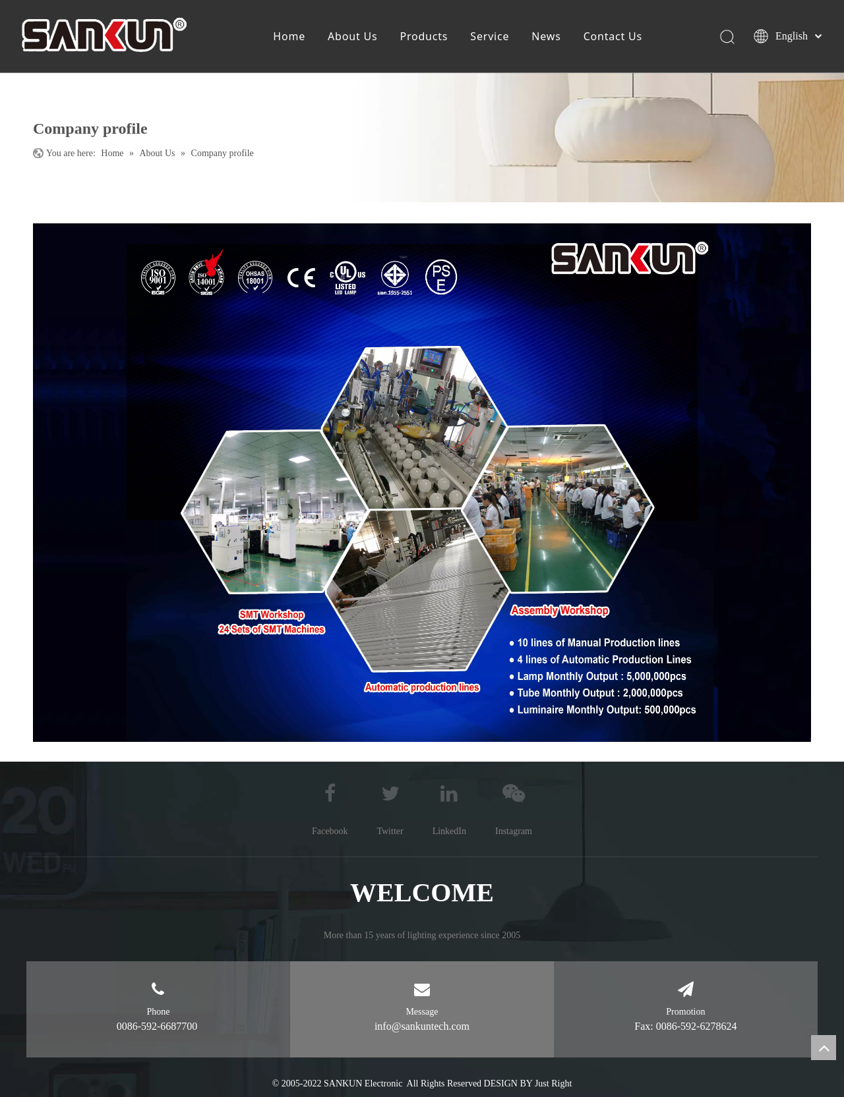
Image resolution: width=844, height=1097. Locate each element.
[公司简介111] (422, 482)
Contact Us (613, 36)
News (545, 36)
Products (424, 36)
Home (289, 36)
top (823, 1047)
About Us (352, 36)
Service (489, 36)
